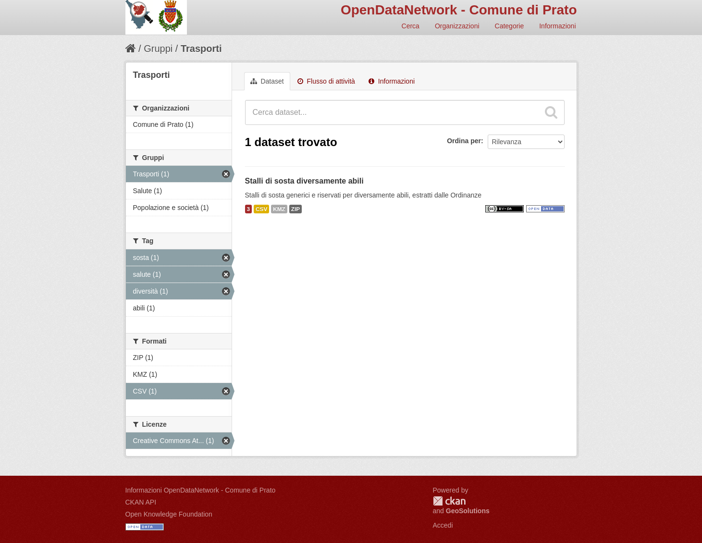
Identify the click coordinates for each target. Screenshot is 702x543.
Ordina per (464, 141)
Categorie (509, 26)
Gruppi (158, 48)
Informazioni (557, 26)
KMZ (279, 209)
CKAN (449, 501)
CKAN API (141, 502)
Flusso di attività (326, 81)
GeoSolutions (468, 511)
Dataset (267, 81)
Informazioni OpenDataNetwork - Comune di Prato (200, 490)
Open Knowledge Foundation (168, 514)
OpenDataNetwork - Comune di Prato (459, 9)
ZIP (295, 209)
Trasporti (201, 48)
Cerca (410, 26)
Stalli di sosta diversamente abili (304, 181)
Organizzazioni (457, 26)
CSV (261, 209)
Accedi (443, 525)
